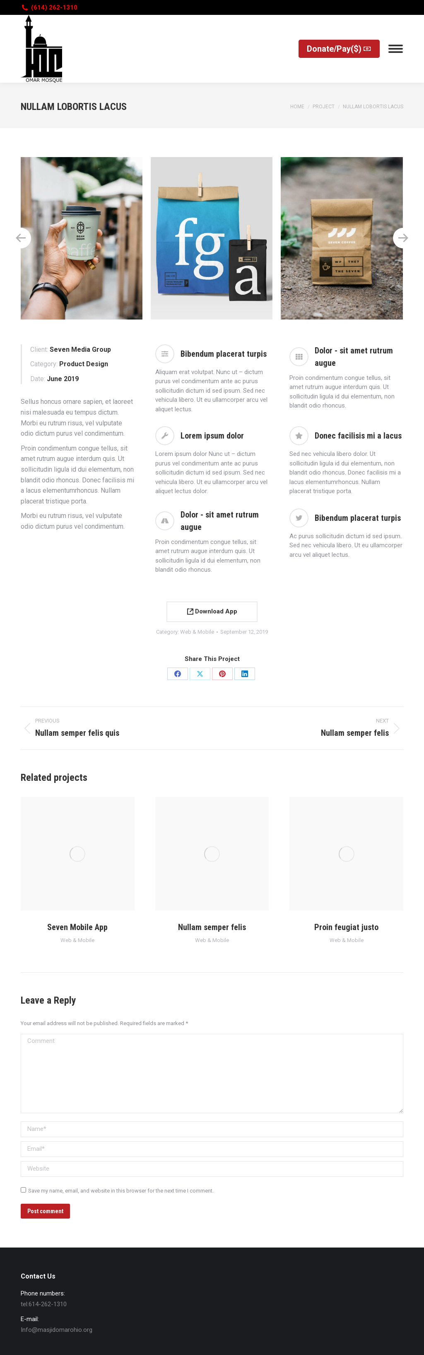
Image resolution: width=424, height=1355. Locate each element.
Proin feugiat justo (346, 927)
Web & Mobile (197, 632)
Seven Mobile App (77, 927)
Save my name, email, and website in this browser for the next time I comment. (121, 1191)
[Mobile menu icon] (395, 49)
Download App (212, 611)
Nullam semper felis (212, 927)
